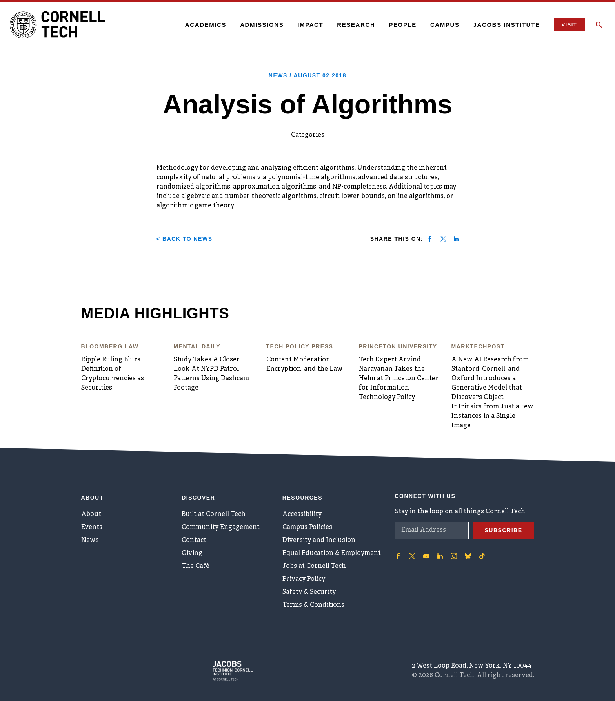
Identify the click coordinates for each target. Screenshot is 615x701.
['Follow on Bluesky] (468, 556)
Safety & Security (309, 592)
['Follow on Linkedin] (440, 556)
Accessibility (302, 514)
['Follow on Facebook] (398, 556)
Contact (194, 540)
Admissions (262, 24)
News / (307, 75)
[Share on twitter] (443, 239)
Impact (310, 24)
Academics (205, 24)
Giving (192, 553)
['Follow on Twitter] (412, 556)
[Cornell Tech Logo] (59, 24)
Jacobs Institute (506, 24)
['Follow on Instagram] (454, 556)
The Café (195, 566)
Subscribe (503, 530)
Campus (445, 24)
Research (356, 24)
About (91, 514)
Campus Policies (307, 527)
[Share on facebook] (430, 239)
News (90, 540)
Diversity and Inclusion (318, 540)
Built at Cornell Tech (214, 514)
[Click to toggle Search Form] (599, 24)
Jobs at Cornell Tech (314, 566)
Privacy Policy (303, 579)
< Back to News (184, 239)
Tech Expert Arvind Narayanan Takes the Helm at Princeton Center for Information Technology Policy (398, 378)
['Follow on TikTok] (482, 556)
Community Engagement (221, 527)
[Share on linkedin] (456, 239)
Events (91, 527)
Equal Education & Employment (331, 553)
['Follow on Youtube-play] (426, 556)
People (403, 24)
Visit (569, 24)
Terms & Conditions (313, 605)
